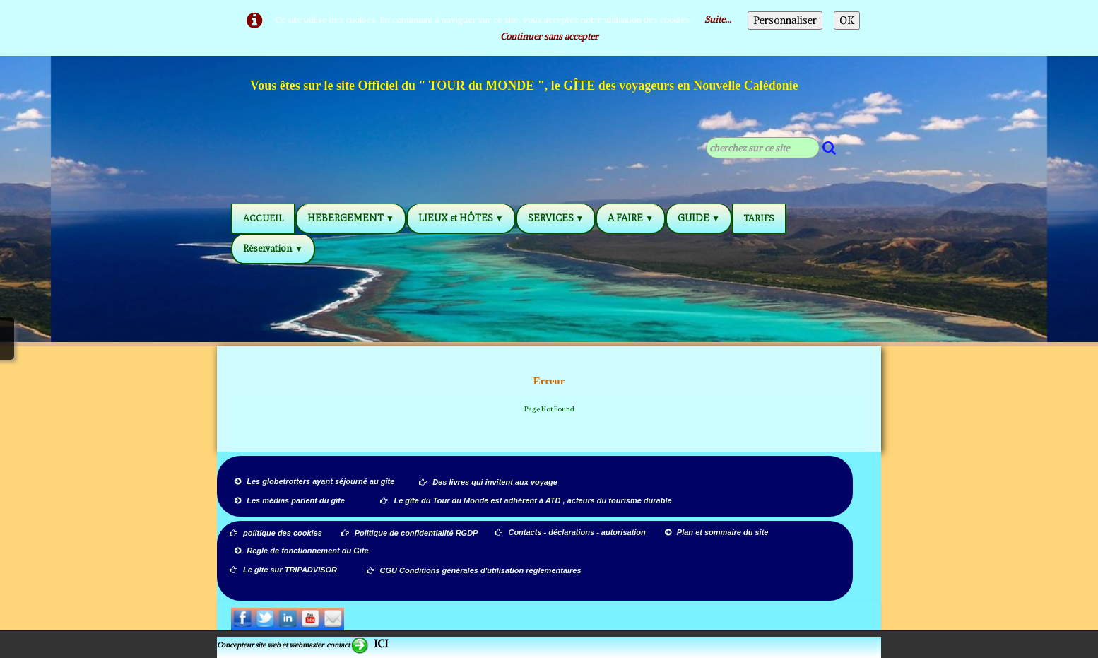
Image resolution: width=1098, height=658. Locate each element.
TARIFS (759, 218)
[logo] (525, 87)
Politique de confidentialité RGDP (409, 533)
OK (846, 20)
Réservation (273, 248)
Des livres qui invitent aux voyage (488, 482)
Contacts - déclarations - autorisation (571, 532)
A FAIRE (631, 218)
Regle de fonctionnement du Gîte (302, 550)
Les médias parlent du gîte (290, 500)
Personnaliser (785, 20)
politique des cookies (276, 533)
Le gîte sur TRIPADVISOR (283, 569)
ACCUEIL (263, 218)
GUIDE (699, 218)
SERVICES (556, 218)
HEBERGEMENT (350, 218)
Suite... (717, 19)
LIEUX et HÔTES (461, 218)
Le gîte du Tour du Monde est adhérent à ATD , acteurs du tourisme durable (525, 500)
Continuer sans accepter (549, 36)
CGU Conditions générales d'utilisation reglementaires (474, 570)
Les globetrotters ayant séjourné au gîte (314, 481)
